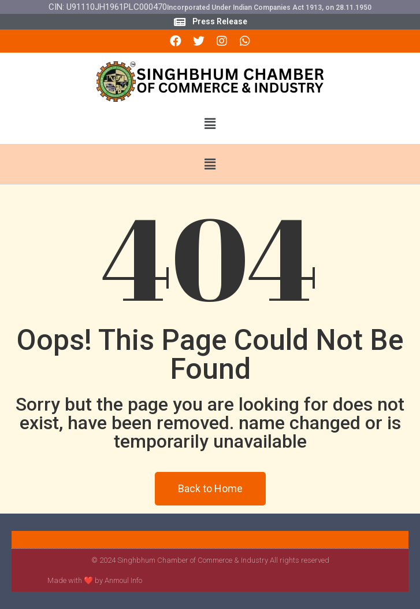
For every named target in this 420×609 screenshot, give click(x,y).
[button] (210, 124)
